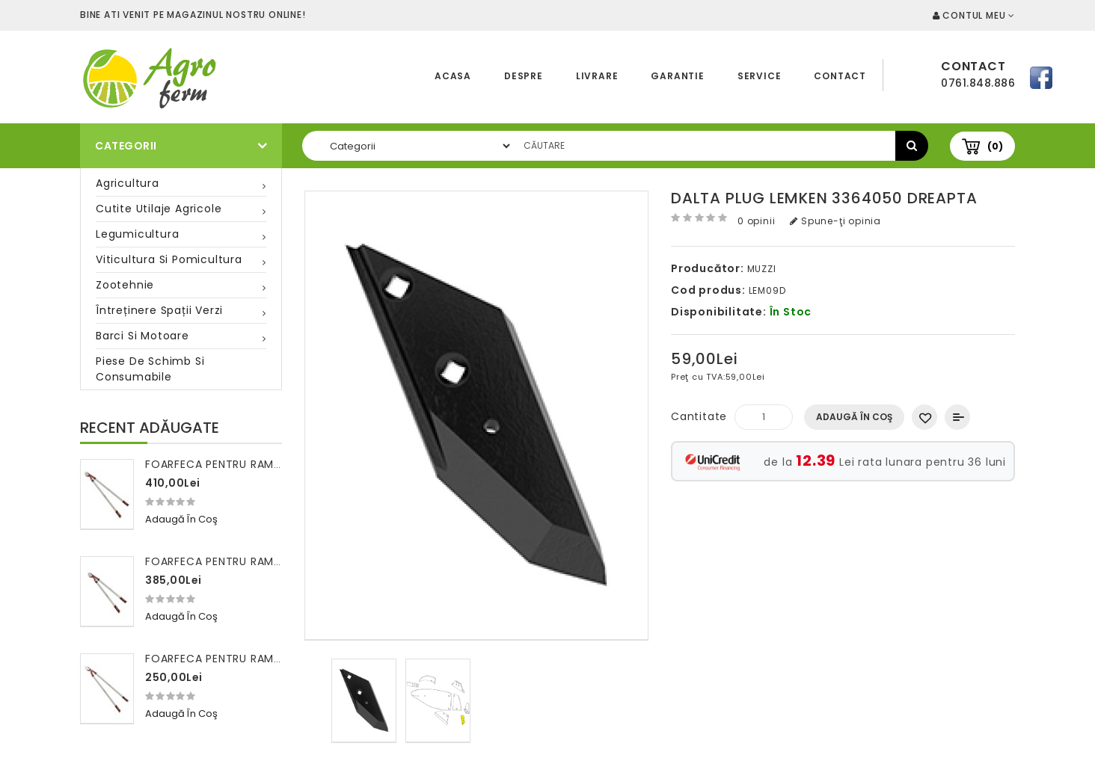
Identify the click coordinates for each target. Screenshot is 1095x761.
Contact (840, 76)
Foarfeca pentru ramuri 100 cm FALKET (260, 658)
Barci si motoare (142, 335)
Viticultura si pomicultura (169, 259)
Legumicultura (137, 234)
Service (759, 76)
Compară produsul (957, 417)
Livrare (597, 76)
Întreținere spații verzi (159, 310)
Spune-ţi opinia (835, 221)
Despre (523, 76)
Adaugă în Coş (854, 416)
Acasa (453, 76)
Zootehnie (125, 284)
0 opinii (756, 221)
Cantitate (699, 416)
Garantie (677, 76)
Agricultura (127, 183)
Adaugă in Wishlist (924, 417)
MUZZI (761, 268)
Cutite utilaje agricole (158, 208)
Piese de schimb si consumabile (150, 369)
